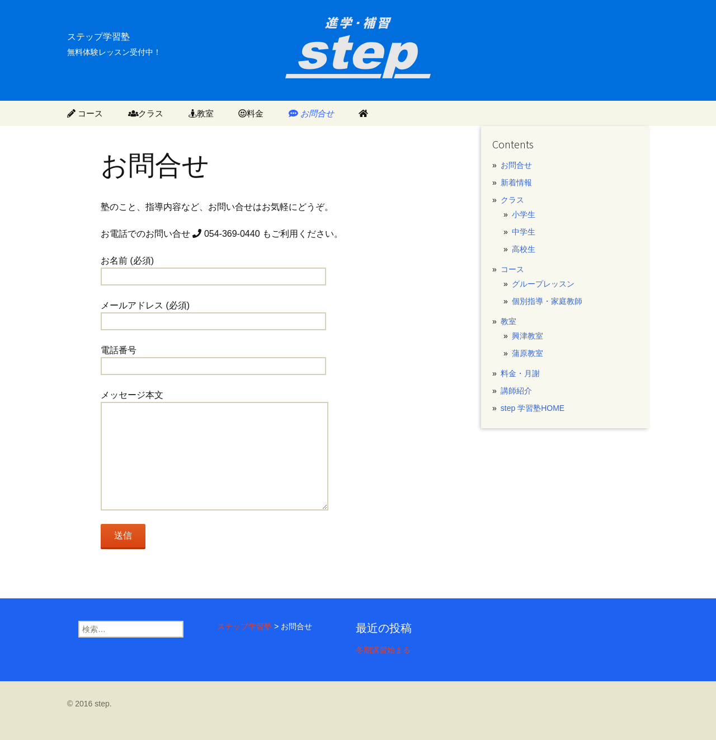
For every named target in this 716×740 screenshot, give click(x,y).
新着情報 (516, 182)
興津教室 (527, 335)
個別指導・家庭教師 (547, 301)
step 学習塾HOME (532, 408)
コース (85, 113)
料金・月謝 (520, 373)
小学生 (523, 214)
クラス (146, 113)
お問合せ (311, 113)
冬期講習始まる (383, 649)
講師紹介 (516, 390)
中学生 (523, 231)
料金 (250, 113)
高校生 (523, 249)
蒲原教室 (527, 353)
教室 (201, 113)
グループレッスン (543, 283)
